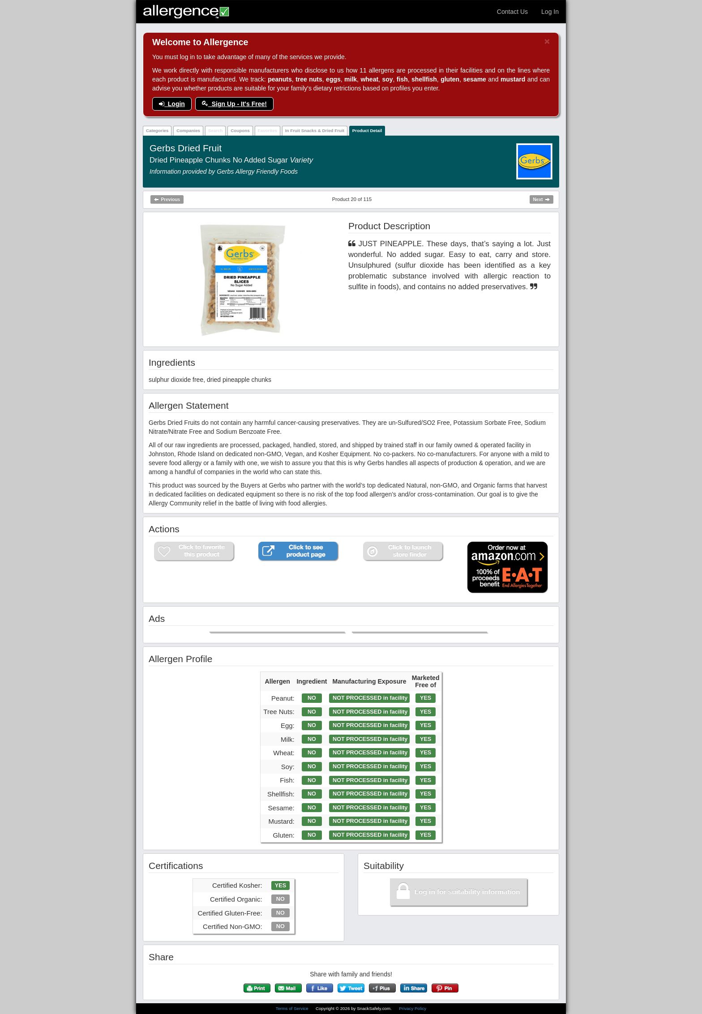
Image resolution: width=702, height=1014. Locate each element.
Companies (188, 130)
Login (172, 103)
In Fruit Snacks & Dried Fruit (314, 130)
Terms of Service (293, 1008)
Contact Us (512, 11)
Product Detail (367, 130)
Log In (550, 11)
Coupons (240, 130)
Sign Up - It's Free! (234, 103)
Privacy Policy (412, 1008)
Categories (157, 130)
